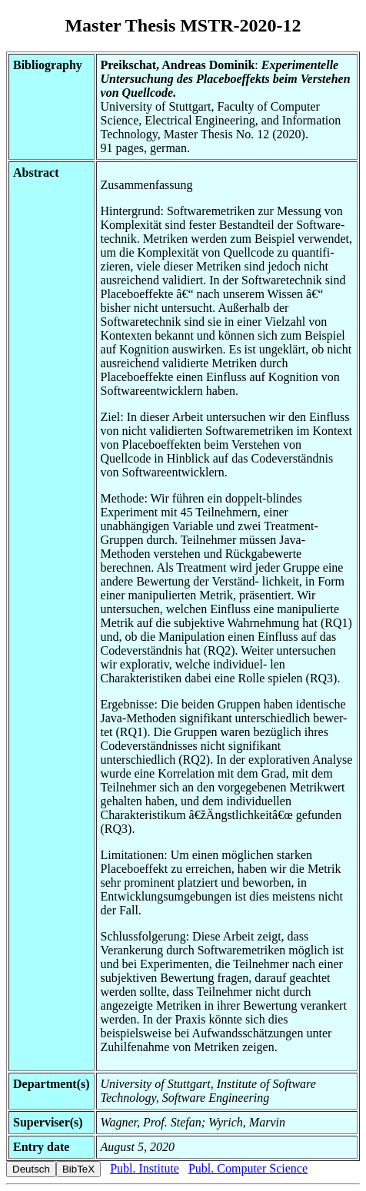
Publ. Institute (144, 1168)
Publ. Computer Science (248, 1168)
